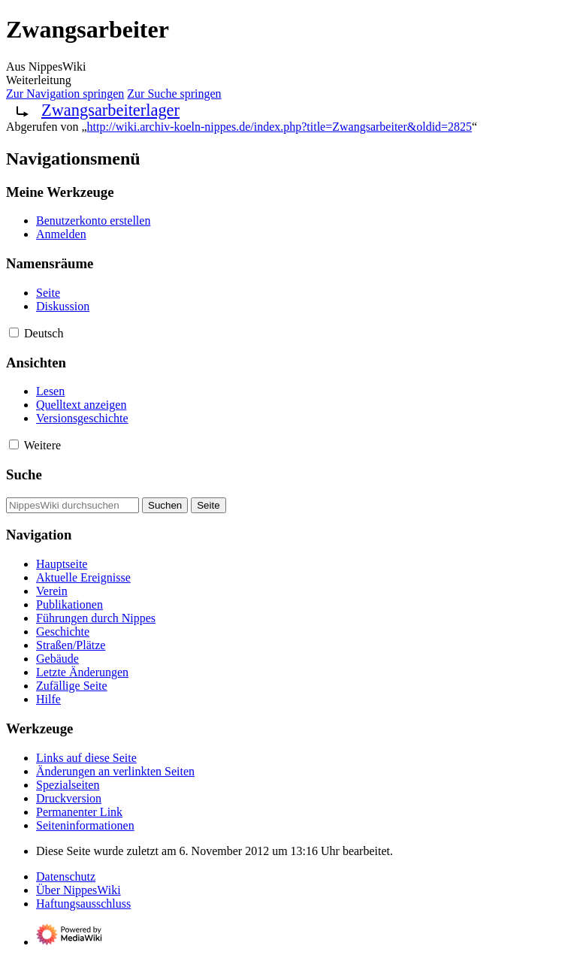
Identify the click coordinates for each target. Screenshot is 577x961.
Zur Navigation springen (65, 93)
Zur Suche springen (174, 93)
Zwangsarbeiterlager (110, 110)
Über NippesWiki (78, 890)
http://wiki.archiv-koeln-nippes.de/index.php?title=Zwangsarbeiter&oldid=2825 (280, 126)
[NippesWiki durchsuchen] (72, 505)
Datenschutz (65, 876)
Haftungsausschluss (83, 903)
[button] (14, 332)
